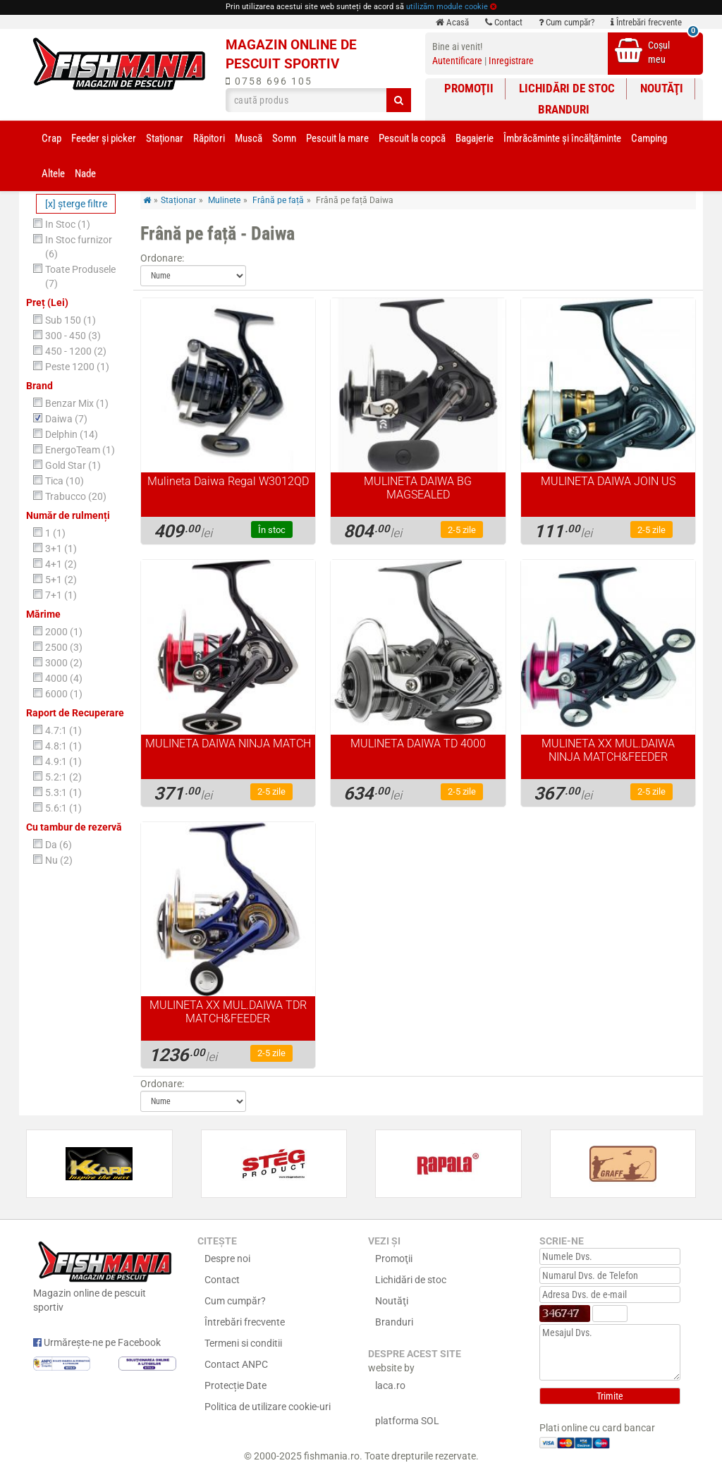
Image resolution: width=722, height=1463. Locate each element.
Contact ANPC (236, 1364)
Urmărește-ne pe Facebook (97, 1342)
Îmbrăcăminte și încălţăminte (562, 138)
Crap (51, 138)
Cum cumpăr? (566, 22)
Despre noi (227, 1258)
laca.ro (390, 1385)
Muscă (248, 138)
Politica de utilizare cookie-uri (267, 1406)
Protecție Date (235, 1385)
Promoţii (469, 88)
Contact (503, 22)
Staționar (164, 138)
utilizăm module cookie (447, 6)
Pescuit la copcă (412, 138)
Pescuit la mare (337, 138)
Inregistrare (511, 60)
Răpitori (209, 138)
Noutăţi (661, 88)
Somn (284, 138)
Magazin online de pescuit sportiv (104, 1275)
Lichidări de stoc (567, 88)
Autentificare (457, 60)
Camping (649, 138)
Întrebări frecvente (646, 22)
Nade (85, 173)
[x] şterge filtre (76, 203)
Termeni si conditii (243, 1343)
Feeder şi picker (103, 138)
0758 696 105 (269, 81)
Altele (53, 173)
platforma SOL (407, 1420)
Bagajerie (474, 138)
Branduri (563, 109)
